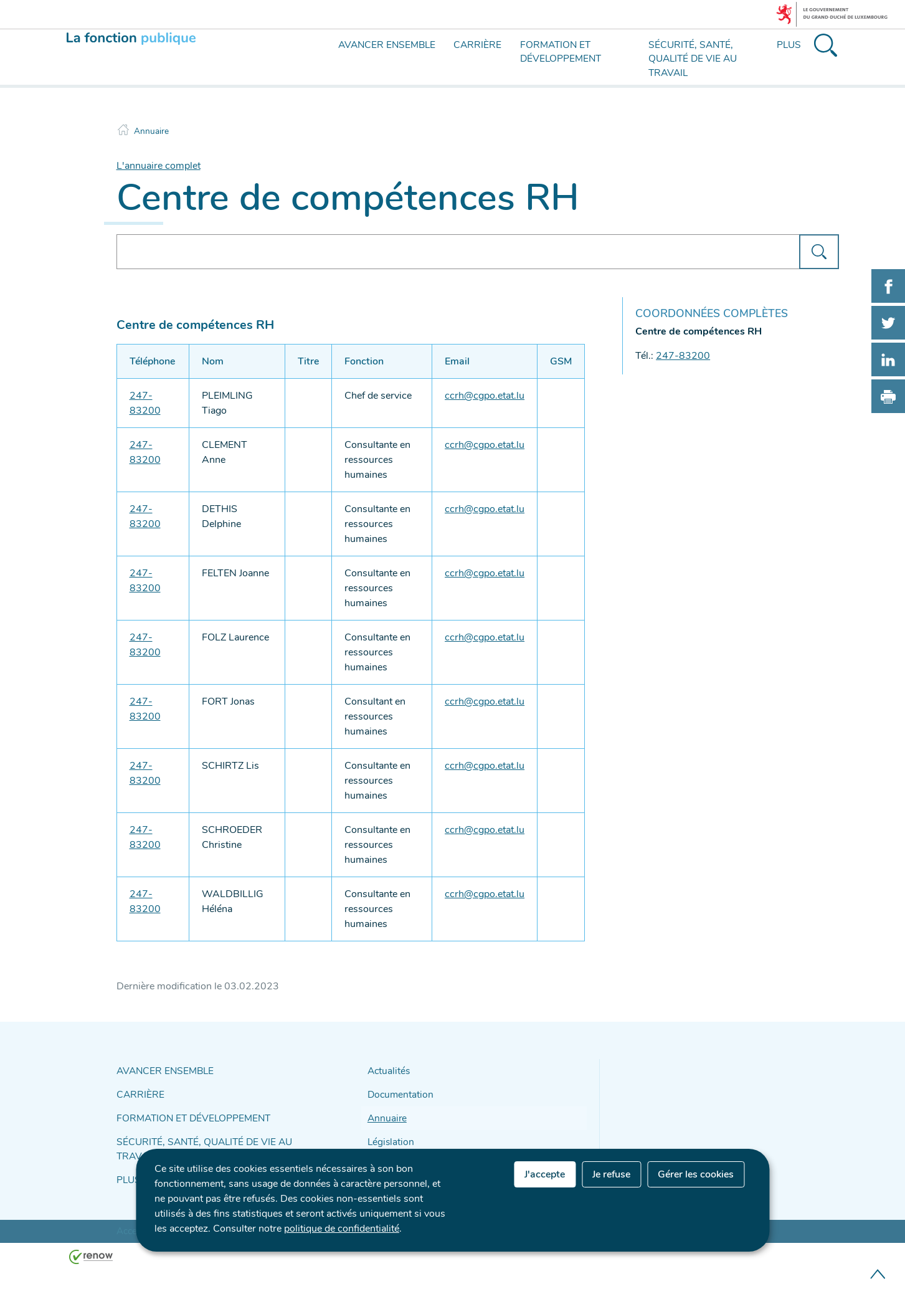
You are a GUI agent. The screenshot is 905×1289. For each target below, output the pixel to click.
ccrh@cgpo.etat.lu (484, 395)
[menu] (329, 67)
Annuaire (151, 131)
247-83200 (683, 356)
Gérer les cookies (696, 1174)
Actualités (386, 1070)
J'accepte (544, 1174)
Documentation (397, 1092)
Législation (388, 1135)
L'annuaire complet (158, 166)
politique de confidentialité (341, 1228)
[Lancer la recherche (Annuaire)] (818, 251)
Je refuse (611, 1174)
